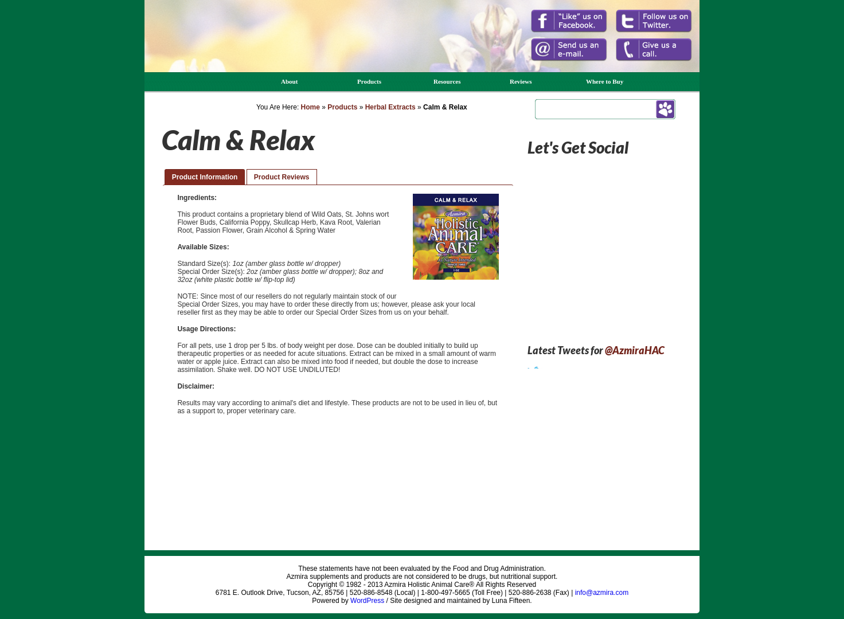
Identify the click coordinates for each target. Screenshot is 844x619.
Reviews (521, 81)
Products (369, 81)
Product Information (205, 177)
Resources (446, 81)
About (289, 81)
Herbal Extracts (390, 107)
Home (310, 107)
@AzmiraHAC (635, 350)
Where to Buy (604, 81)
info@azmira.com (602, 593)
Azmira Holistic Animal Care (194, 50)
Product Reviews (282, 177)
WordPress (367, 601)
